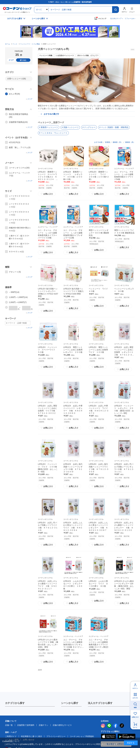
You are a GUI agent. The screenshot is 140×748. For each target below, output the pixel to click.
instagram (103, 725)
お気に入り (47, 194)
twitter (122, 725)
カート (135, 727)
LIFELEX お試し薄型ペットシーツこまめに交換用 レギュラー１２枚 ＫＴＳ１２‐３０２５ (124, 352)
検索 (135, 707)
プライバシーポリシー (55, 736)
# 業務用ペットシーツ (48, 127)
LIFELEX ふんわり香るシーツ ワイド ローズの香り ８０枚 (98, 583)
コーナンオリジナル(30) (19, 168)
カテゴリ (135, 698)
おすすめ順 (98, 142)
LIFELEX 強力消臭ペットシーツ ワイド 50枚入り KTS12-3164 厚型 (73, 291)
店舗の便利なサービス (62, 725)
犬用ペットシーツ (16, 79)
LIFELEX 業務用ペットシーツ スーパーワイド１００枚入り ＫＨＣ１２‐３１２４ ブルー (48, 177)
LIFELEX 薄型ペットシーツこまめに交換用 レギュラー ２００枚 (73, 349)
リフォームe (129, 18)
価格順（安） (117, 142)
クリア (11, 60)
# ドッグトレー (89, 127)
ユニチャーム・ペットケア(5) (19, 174)
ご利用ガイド (11, 736)
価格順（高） (130, 142)
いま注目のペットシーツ (65, 55)
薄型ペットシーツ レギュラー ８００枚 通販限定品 (99, 232)
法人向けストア (116, 18)
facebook (115, 725)
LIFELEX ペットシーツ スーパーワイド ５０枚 (47, 349)
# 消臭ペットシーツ (70, 127)
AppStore (108, 736)
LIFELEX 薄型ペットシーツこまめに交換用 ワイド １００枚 (99, 349)
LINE (109, 725)
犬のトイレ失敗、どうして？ (88, 55)
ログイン (135, 688)
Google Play (126, 736)
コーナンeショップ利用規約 (82, 736)
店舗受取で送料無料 (25, 725)
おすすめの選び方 (51, 114)
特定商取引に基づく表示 (31, 736)
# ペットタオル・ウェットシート (53, 133)
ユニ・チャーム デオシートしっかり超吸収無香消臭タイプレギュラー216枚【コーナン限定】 (73, 645)
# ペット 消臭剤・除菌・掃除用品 (113, 127)
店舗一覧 (9, 725)
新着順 (107, 142)
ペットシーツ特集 (45, 55)
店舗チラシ (43, 725)
